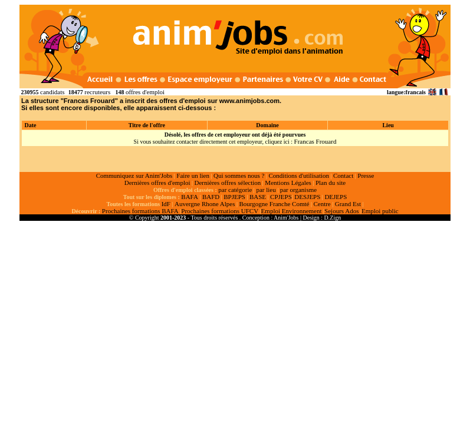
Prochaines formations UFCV (219, 210)
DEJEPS (335, 196)
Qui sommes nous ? (238, 175)
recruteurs (97, 91)
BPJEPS (234, 196)
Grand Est (348, 203)
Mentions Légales (288, 182)
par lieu (265, 189)
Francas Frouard (315, 141)
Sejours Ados (341, 210)
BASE (257, 196)
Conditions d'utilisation (298, 175)
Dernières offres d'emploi (157, 182)
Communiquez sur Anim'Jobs (134, 175)
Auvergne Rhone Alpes (205, 203)
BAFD (210, 196)
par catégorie (235, 189)
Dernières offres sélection (228, 182)
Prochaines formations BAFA (140, 210)
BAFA (189, 196)
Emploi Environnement (291, 210)
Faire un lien (192, 175)
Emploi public (380, 210)
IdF (166, 203)
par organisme (298, 189)
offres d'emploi (145, 91)
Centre (321, 203)
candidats (52, 91)
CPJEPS (281, 196)
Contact (343, 175)
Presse (365, 175)
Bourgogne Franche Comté (274, 203)
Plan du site (330, 182)
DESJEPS (307, 196)
